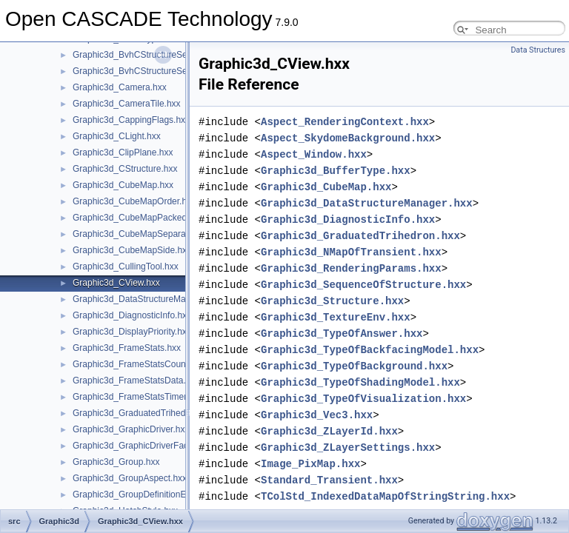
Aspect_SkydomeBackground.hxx (348, 138)
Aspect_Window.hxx (314, 154)
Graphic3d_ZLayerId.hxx (329, 431)
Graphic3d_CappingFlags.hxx (131, 120)
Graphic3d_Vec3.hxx (317, 415)
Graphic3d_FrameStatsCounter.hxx (142, 364)
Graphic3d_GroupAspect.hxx (130, 478)
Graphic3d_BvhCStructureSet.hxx (139, 55)
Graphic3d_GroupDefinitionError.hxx (144, 494)
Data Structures (537, 50)
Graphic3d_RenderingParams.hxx (351, 268)
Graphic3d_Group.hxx (116, 462)
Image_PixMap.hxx (310, 464)
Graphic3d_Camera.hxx (120, 87)
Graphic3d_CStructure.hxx (125, 169)
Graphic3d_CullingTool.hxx (126, 266)
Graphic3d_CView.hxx (116, 283)
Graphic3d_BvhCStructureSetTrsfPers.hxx (156, 71)
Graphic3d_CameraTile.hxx (127, 103)
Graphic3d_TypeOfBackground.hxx (354, 366)
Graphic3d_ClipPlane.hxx (123, 152)
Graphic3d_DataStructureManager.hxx (148, 299)
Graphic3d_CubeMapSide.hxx (132, 250)
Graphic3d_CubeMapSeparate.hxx (141, 234)
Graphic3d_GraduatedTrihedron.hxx (144, 413)
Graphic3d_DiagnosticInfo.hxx (132, 315)
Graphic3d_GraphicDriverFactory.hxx (146, 445)
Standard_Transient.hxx (329, 480)
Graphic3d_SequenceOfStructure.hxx (363, 285)
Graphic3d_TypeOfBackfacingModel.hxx (370, 350)
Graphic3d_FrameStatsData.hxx (136, 380)
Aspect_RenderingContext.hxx (345, 122)
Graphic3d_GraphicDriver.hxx (131, 429)
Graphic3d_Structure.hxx (332, 301)
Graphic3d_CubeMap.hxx (123, 185)
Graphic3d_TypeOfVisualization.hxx (363, 399)
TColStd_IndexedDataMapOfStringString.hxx (385, 496)
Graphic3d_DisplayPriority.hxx (132, 331)
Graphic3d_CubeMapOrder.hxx (134, 201)
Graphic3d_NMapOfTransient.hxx (351, 252)
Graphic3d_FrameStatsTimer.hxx (138, 397)
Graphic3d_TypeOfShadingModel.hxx (360, 382)
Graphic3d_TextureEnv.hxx (335, 317)
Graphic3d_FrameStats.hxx (127, 348)
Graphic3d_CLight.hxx (117, 136)
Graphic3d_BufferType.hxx (335, 171)
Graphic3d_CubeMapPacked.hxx (138, 217)
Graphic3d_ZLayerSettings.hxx (348, 447)
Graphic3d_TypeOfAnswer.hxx (341, 333)
